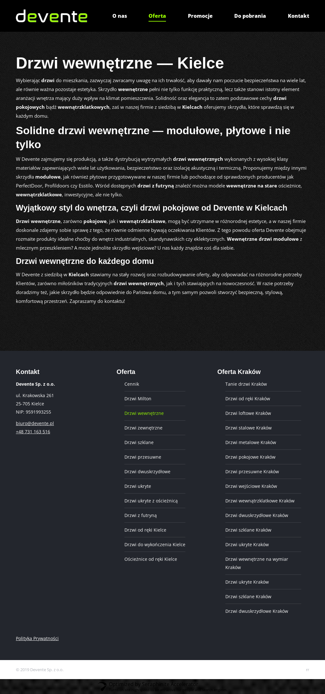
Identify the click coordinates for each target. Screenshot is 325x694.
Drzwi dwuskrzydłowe (147, 471)
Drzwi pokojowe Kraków (250, 457)
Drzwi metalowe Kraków (250, 442)
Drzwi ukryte (137, 486)
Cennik (131, 384)
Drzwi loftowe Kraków (248, 413)
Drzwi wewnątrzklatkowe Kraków (260, 501)
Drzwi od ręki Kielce (145, 530)
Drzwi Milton (137, 399)
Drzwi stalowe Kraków (248, 428)
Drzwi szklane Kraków (248, 530)
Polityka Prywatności (37, 638)
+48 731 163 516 (33, 432)
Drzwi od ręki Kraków (247, 399)
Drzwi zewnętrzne (143, 428)
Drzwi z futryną (140, 515)
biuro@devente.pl (35, 423)
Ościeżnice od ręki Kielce (150, 559)
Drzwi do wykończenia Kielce (154, 544)
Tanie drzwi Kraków (246, 384)
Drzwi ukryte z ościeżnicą (151, 501)
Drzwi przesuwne (142, 457)
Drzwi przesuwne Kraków (252, 471)
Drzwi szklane (139, 442)
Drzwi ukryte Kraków (247, 544)
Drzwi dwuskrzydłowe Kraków (256, 515)
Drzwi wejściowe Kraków (251, 486)
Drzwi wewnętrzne (144, 413)
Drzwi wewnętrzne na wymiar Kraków (256, 563)
